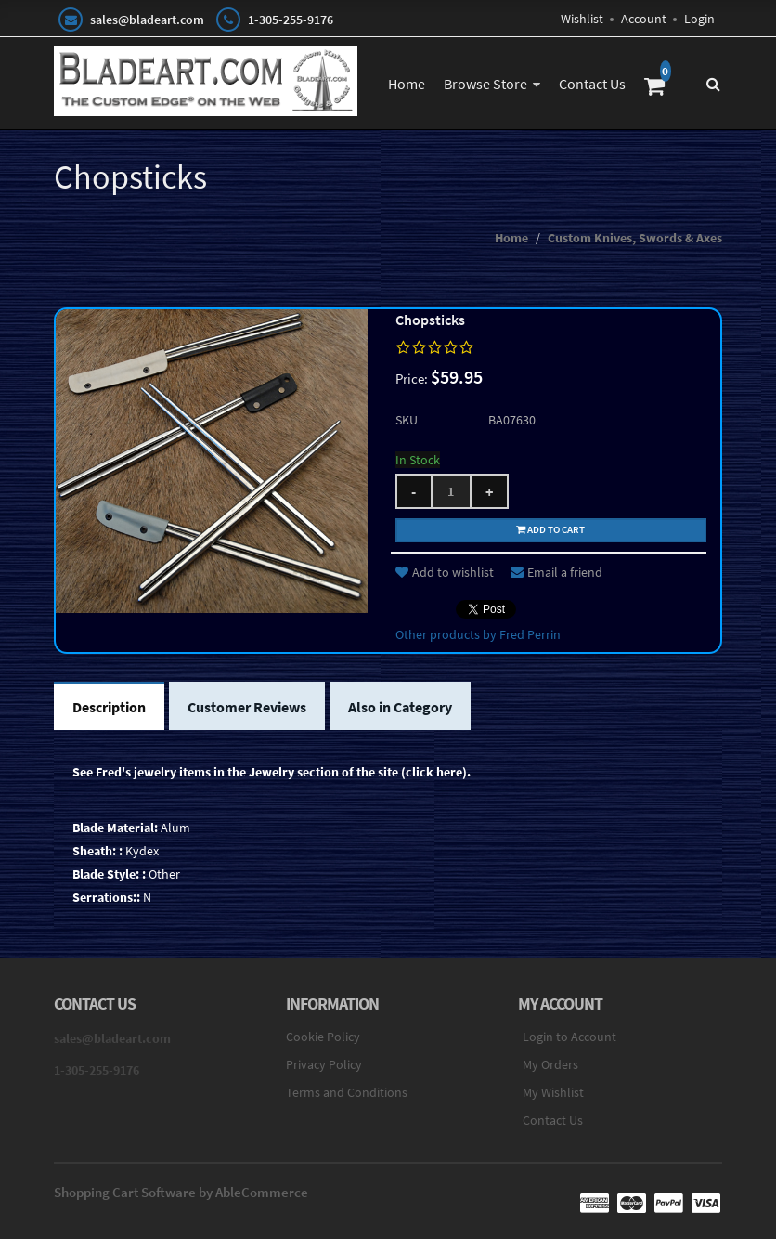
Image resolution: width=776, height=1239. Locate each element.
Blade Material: (115, 827)
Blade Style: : (109, 874)
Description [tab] (109, 707)
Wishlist (582, 18)
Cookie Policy (323, 1036)
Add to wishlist (444, 572)
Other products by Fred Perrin (478, 634)
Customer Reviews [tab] (247, 707)
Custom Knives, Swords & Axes (635, 237)
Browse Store (485, 83)
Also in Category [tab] (400, 707)
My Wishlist (553, 1092)
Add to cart (550, 529)
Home (406, 83)
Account (643, 18)
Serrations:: (106, 897)
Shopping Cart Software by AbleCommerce (181, 1192)
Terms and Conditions (346, 1092)
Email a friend (556, 572)
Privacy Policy (324, 1064)
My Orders (550, 1064)
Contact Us (592, 83)
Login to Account (569, 1036)
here (449, 771)
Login (699, 18)
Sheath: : (97, 850)
